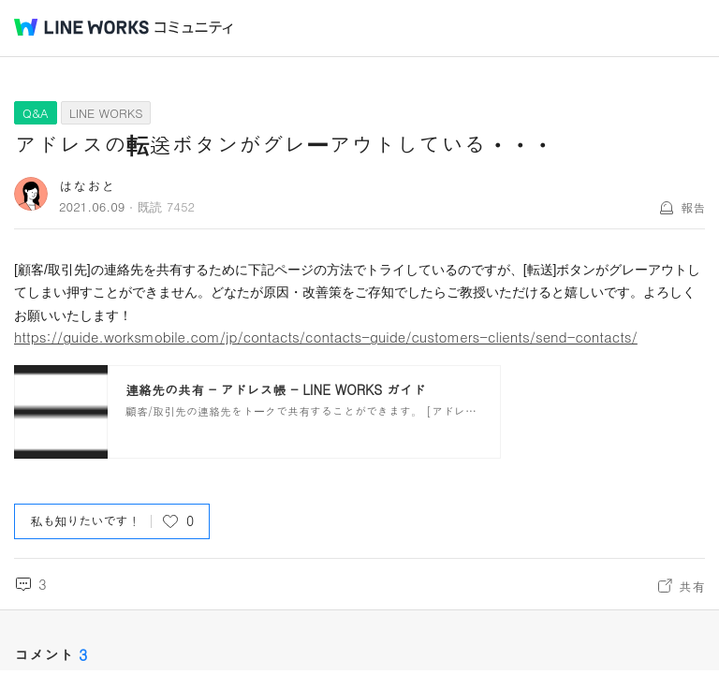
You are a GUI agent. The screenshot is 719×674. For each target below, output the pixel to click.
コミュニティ (193, 28)
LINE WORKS (106, 113)
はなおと (87, 186)
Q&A (35, 113)
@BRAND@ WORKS (81, 27)
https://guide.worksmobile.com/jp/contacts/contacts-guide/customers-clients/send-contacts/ (326, 336)
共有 (692, 586)
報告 (693, 207)
